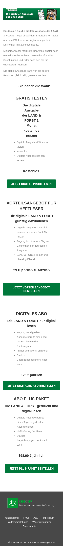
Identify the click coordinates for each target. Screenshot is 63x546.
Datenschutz (29, 526)
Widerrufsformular (41, 522)
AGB (35, 517)
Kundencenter (12, 517)
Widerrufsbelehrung (18, 522)
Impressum (48, 517)
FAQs (26, 517)
